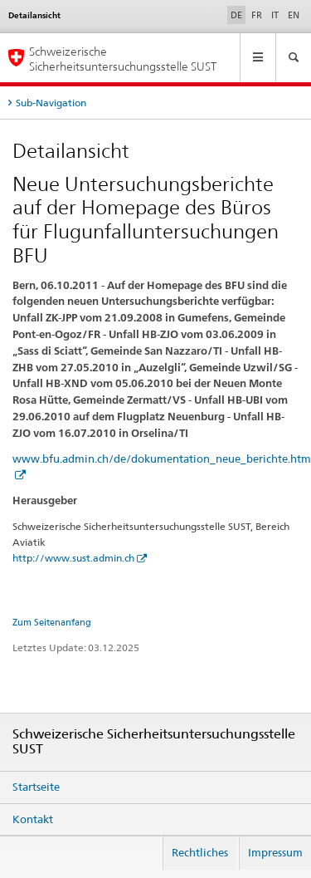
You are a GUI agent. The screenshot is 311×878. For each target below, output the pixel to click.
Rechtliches (200, 852)
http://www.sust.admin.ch (73, 558)
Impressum (275, 852)
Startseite (36, 786)
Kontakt (32, 819)
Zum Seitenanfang (51, 622)
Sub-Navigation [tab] (51, 102)
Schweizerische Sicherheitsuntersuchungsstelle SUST (122, 58)
